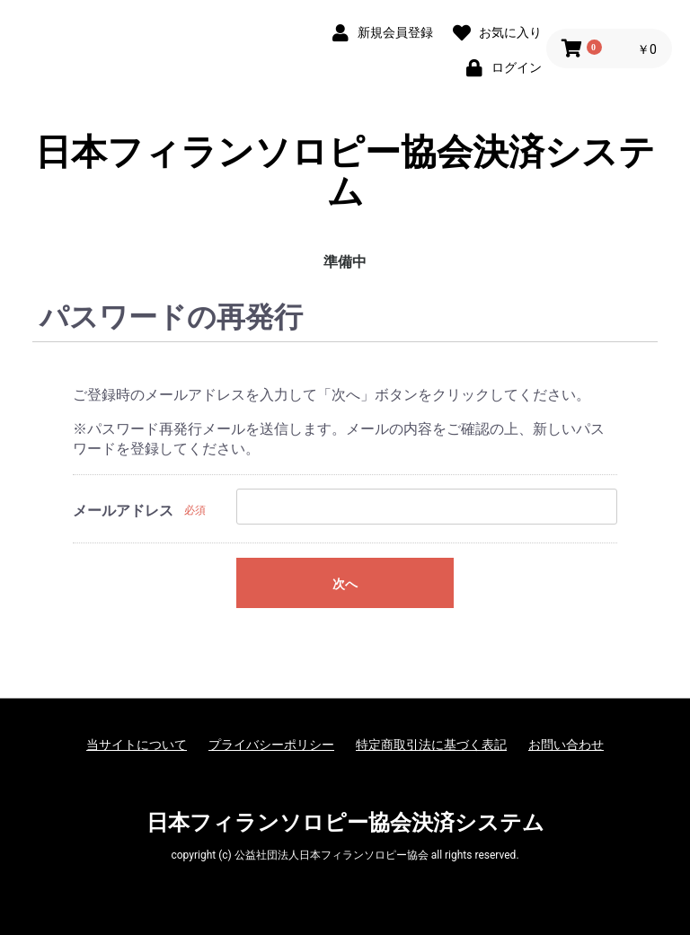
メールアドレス (123, 510)
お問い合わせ (566, 744)
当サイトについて (136, 744)
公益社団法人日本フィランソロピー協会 (331, 855)
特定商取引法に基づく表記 (431, 744)
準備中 (345, 261)
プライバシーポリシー (271, 744)
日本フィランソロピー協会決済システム (345, 172)
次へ (345, 584)
